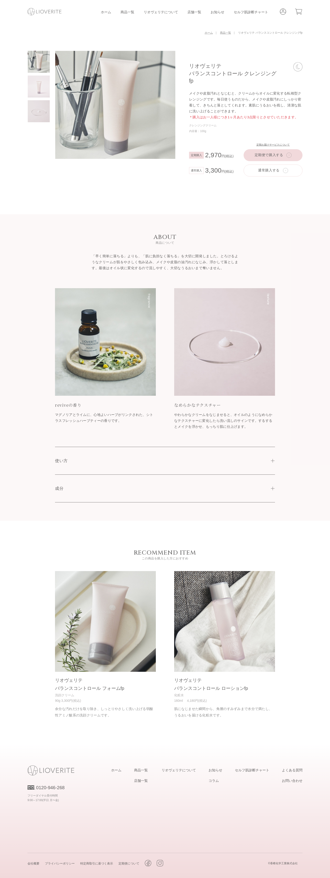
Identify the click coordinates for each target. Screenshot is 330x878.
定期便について (128, 863)
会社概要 (33, 863)
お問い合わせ (292, 780)
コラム (214, 780)
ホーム (106, 12)
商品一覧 (127, 12)
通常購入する (269, 170)
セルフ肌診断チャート (251, 12)
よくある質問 (292, 770)
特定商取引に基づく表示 (96, 863)
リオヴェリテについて (161, 12)
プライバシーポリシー (60, 863)
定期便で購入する (269, 155)
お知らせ (217, 12)
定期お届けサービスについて (273, 144)
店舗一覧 (194, 12)
